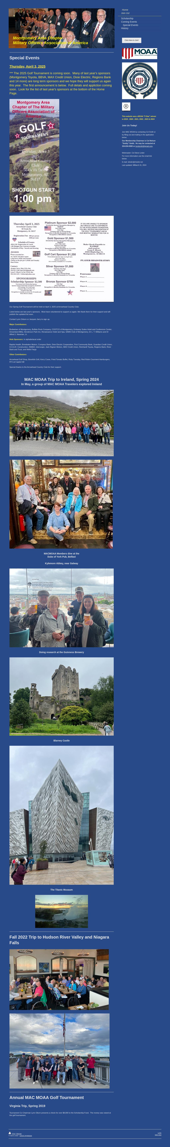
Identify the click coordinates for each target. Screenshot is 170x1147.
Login (159, 1133)
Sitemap (19, 1134)
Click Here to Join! (132, 40)
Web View (158, 1135)
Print (12, 1134)
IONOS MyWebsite (26, 1136)
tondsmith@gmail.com (144, 146)
